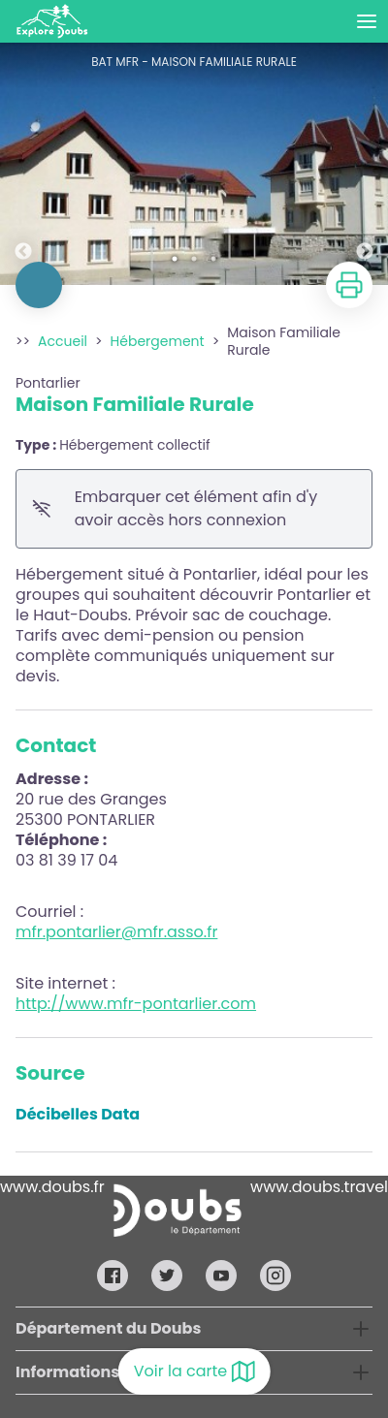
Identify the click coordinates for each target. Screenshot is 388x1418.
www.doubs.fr (52, 1187)
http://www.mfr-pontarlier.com (136, 1004)
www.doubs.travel (319, 1187)
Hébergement (158, 341)
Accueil (62, 341)
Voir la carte (194, 1371)
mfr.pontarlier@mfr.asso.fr (116, 932)
